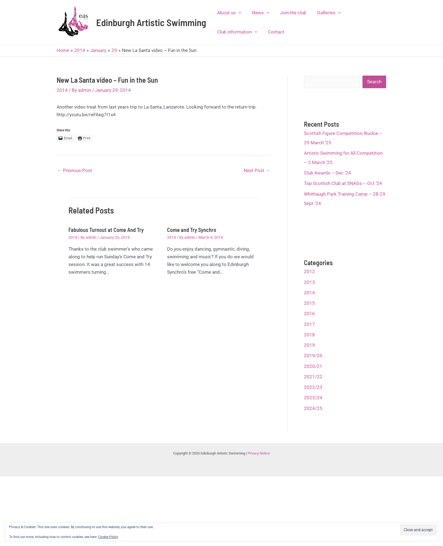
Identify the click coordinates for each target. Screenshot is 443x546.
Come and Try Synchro (191, 229)
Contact (274, 32)
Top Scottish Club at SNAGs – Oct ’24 (343, 183)
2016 (309, 313)
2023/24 (313, 397)
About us (228, 12)
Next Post (257, 170)
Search (374, 81)
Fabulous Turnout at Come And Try (106, 229)
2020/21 (313, 366)
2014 (62, 90)
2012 (309, 271)
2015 (309, 303)
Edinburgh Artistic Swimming (151, 22)
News (258, 12)
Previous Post (74, 170)
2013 (309, 282)
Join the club (289, 12)
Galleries (324, 12)
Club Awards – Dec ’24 (327, 173)
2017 (309, 324)
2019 (309, 345)
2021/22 (313, 376)
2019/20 (313, 355)
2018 (309, 334)
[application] (237, 12)
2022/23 (313, 387)
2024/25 (313, 408)
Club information (236, 31)
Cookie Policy (108, 537)
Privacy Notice (259, 453)
